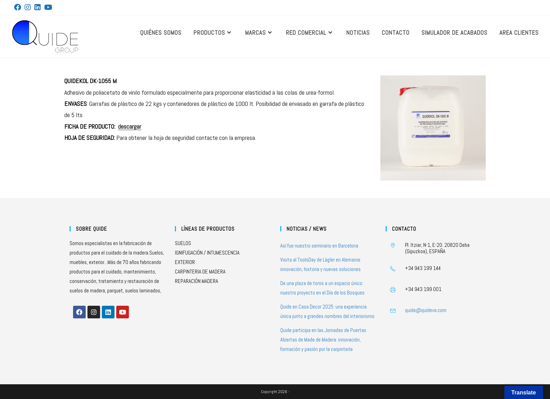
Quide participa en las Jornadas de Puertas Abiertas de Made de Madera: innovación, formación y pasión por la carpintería (323, 339)
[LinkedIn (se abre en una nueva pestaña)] (37, 7)
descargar (129, 126)
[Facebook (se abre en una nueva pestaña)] (18, 7)
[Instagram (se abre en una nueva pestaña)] (28, 7)
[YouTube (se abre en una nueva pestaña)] (48, 7)
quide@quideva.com (425, 310)
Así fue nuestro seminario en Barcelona (319, 245)
